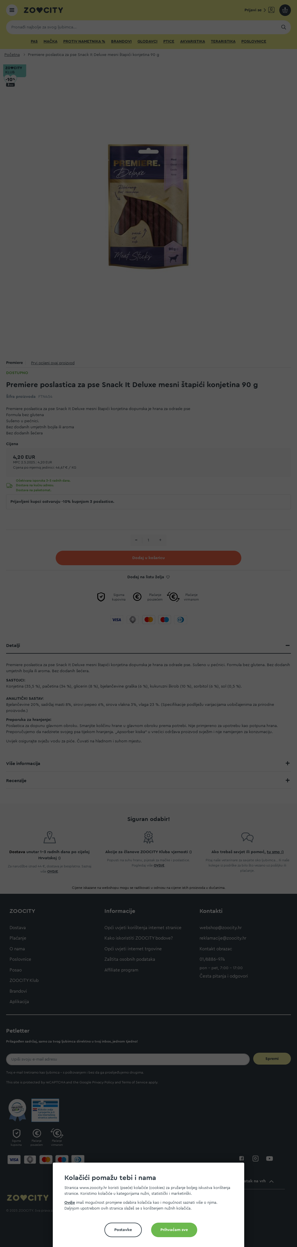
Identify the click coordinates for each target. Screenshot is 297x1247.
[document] (150, 1207)
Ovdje (69, 1202)
